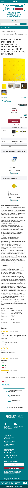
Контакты (7, 445)
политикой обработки (15, 472)
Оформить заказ (18, 486)
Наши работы (8, 442)
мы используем (9, 483)
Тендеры (7, 438)
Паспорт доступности (10, 441)
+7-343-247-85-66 (17, 14)
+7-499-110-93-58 (15, 13)
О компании (8, 435)
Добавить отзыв (6, 384)
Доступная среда (9, 437)
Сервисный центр (9, 444)
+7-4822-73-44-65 (15, 15)
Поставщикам (8, 440)
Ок (25, 482)
